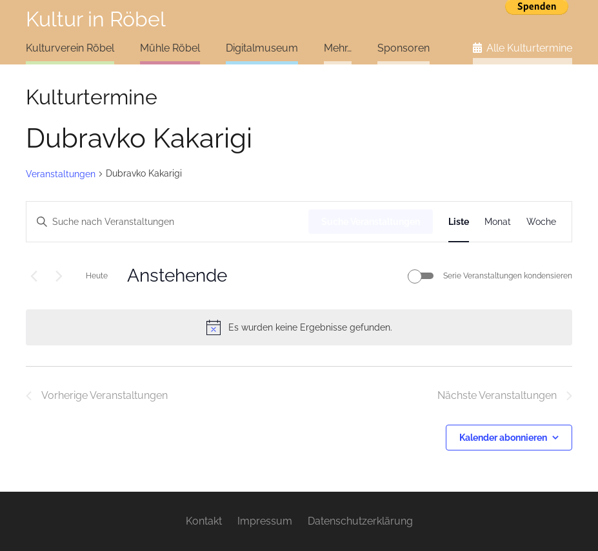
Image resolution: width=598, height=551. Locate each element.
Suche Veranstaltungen (370, 222)
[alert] (299, 327)
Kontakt (204, 521)
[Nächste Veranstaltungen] (58, 276)
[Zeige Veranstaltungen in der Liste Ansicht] (458, 222)
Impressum (264, 521)
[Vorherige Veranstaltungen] (33, 276)
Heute (97, 275)
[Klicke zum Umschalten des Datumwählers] (177, 276)
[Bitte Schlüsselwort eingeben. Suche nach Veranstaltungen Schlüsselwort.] (167, 222)
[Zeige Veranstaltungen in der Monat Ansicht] (497, 222)
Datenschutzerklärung (360, 521)
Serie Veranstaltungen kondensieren (507, 275)
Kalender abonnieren (503, 437)
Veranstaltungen (60, 174)
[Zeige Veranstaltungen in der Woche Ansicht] (541, 222)
